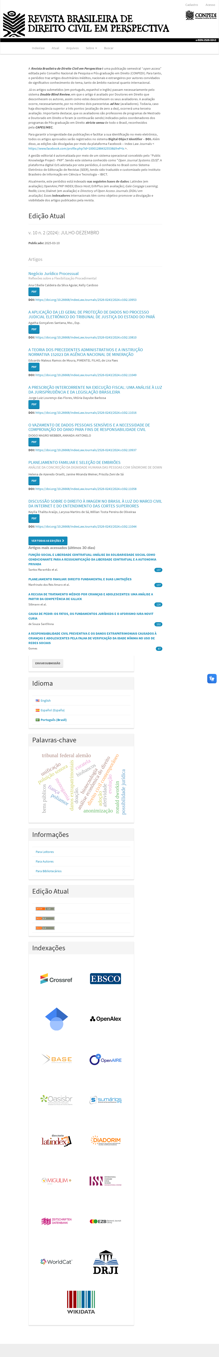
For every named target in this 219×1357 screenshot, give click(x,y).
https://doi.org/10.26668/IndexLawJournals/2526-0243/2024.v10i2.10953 (86, 300)
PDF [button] (33, 291)
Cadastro (191, 5)
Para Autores (45, 861)
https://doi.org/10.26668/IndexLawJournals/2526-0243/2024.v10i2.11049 (86, 375)
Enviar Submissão (47, 663)
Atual (55, 48)
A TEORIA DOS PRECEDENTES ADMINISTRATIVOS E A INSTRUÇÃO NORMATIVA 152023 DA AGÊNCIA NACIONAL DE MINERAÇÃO (85, 352)
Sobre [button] (91, 48)
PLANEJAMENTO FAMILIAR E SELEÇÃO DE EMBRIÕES (95, 465)
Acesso (210, 5)
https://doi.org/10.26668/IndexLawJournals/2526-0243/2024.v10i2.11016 (86, 412)
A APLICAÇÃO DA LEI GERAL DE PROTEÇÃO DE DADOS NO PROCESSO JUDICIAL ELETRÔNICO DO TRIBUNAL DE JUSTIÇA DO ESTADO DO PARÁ (91, 314)
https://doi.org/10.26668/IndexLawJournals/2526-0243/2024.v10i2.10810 (86, 337)
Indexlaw (38, 48)
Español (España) (53, 710)
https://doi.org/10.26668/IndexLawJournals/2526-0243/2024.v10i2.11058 (86, 489)
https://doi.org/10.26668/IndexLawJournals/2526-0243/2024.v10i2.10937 (86, 450)
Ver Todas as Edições (47, 540)
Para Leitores (45, 852)
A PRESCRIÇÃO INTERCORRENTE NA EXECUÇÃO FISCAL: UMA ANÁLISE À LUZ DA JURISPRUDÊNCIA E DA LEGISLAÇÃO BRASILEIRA (95, 390)
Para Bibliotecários (49, 871)
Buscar (108, 48)
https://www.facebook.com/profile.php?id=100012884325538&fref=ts (76, 148)
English (46, 700)
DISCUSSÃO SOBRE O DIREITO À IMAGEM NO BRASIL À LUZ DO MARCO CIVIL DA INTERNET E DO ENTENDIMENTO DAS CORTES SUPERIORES (95, 503)
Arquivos (72, 48)
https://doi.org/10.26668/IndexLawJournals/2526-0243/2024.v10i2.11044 (86, 526)
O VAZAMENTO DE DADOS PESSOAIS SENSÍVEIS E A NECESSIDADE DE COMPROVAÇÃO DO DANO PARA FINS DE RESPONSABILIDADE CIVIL (89, 427)
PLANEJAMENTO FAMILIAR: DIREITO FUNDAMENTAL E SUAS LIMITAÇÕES (80, 579)
